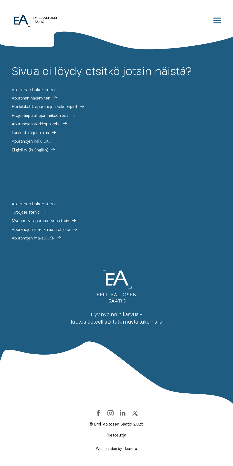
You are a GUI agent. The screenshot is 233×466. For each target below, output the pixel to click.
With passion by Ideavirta (116, 448)
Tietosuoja (116, 435)
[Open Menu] (217, 20)
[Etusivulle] (35, 21)
